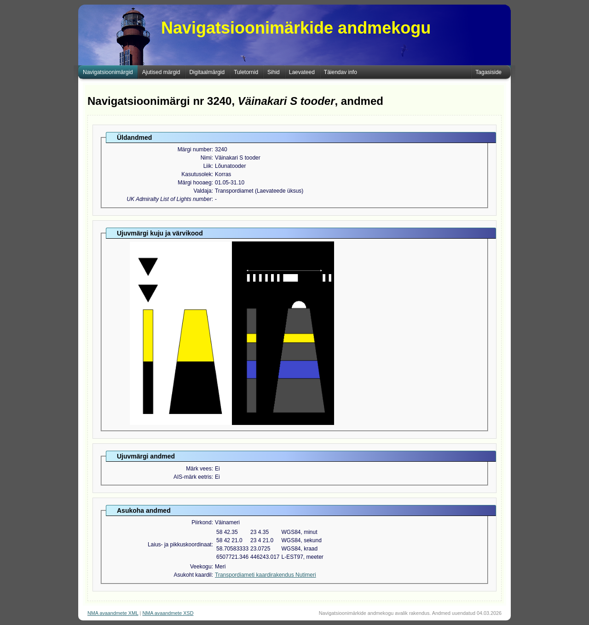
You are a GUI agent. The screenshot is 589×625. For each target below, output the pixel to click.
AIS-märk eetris (192, 477)
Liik (207, 166)
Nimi (206, 158)
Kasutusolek (196, 174)
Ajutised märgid (161, 72)
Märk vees (198, 468)
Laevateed (302, 72)
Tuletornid (246, 72)
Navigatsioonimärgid (108, 72)
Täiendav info (340, 72)
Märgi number (195, 149)
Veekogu (201, 566)
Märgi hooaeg (194, 182)
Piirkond (201, 522)
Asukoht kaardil (193, 575)
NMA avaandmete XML (113, 613)
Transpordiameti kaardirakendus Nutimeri (265, 575)
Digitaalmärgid (207, 72)
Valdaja (203, 191)
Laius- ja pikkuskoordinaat (180, 544)
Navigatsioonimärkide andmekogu (296, 27)
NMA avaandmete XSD (167, 613)
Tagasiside (488, 72)
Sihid (273, 72)
